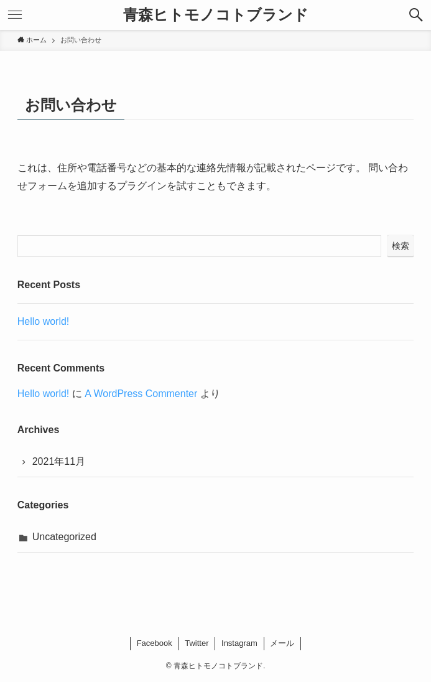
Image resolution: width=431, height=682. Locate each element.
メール (282, 643)
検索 (400, 246)
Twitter (196, 643)
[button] (416, 15)
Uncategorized (64, 536)
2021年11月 (58, 461)
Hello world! (43, 321)
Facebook (154, 643)
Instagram (239, 643)
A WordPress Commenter (141, 393)
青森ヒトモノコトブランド (215, 14)
